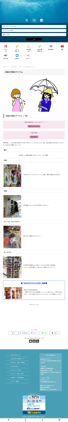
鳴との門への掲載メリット (18, 359)
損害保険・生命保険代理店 (47, 368)
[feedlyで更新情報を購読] (34, 341)
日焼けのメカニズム (34, 126)
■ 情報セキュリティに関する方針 (48, 389)
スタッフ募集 (15, 381)
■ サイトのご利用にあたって (47, 385)
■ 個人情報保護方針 (45, 387)
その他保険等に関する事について (48, 381)
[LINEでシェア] (44, 333)
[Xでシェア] (13, 333)
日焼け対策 (34, 137)
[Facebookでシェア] (24, 333)
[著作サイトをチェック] (30, 341)
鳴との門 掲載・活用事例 (18, 362)
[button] (55, 333)
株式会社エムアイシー (46, 359)
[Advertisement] (34, 316)
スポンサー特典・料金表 (18, 374)
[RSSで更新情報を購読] (37, 341)
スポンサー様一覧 (16, 370)
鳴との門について (16, 355)
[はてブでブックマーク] (34, 333)
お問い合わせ (15, 366)
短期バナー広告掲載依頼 (18, 377)
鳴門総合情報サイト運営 (46, 370)
